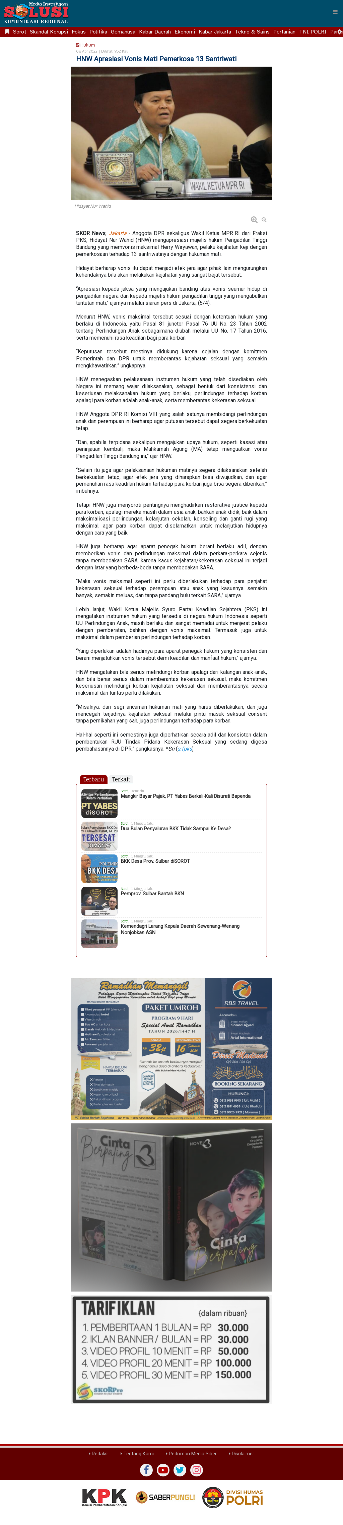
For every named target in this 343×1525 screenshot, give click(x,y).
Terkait (121, 779)
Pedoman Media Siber (191, 1454)
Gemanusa (123, 31)
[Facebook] (146, 1470)
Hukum (84, 45)
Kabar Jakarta (215, 31)
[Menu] (335, 12)
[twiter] (180, 1470)
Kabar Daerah (155, 31)
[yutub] (163, 1470)
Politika (98, 31)
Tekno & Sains (252, 31)
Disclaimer (241, 1454)
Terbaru (93, 779)
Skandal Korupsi (49, 31)
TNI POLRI (313, 31)
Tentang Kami (137, 1454)
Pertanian (284, 31)
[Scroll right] (340, 32)
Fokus (79, 31)
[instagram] (196, 1470)
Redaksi (99, 1454)
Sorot (19, 31)
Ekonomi (185, 31)
